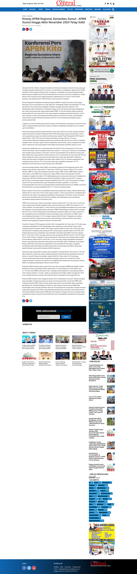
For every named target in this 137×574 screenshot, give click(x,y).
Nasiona (92, 501)
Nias (90, 504)
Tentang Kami (76, 567)
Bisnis (91, 488)
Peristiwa (104, 507)
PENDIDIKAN (79, 9)
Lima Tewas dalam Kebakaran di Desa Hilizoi (95, 398)
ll (99, 499)
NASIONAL (32, 9)
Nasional (101, 501)
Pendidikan (93, 507)
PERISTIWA (88, 9)
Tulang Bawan (94, 518)
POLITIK (70, 9)
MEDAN (47, 9)
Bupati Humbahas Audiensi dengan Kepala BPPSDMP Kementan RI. (61, 348)
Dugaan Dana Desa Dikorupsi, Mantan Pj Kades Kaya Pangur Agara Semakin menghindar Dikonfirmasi (28, 366)
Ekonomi (30, 16)
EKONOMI (97, 9)
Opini (109, 504)
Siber (61, 567)
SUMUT (40, 9)
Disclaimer (68, 567)
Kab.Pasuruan (105, 493)
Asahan (91, 485)
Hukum (103, 491)
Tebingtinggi (93, 515)
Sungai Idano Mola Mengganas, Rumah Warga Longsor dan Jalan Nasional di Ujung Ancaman (96, 422)
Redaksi (56, 567)
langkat (91, 499)
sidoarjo (101, 510)
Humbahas (93, 493)
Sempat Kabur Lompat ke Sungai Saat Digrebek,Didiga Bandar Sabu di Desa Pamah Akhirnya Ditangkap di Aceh (79, 366)
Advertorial (106, 482)
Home (24, 16)
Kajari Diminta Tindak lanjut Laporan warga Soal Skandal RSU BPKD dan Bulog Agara (97, 388)
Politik (91, 510)
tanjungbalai (103, 512)
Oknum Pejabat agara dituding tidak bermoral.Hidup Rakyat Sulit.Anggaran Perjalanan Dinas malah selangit (96, 434)
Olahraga (100, 504)
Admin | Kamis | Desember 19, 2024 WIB (31, 25)
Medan (105, 499)
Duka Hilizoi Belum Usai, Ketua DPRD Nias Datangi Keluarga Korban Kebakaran (97, 378)
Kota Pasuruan (102, 496)
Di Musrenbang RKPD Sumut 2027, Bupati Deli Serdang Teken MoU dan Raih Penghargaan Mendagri (28, 349)
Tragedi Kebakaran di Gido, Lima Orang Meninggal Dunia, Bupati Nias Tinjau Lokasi (97, 367)
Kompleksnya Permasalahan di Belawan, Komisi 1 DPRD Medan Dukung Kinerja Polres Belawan (97, 456)
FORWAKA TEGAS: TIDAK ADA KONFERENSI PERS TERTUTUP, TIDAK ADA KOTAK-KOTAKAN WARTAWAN (97, 445)
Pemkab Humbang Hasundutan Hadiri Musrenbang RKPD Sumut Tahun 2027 (45, 348)
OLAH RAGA (107, 9)
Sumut (91, 512)
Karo (90, 496)
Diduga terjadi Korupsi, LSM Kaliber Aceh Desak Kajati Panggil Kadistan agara (97, 467)
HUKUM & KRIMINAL (58, 9)
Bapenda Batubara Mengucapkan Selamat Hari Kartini (45, 363)
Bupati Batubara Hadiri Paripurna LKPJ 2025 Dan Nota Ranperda (79, 348)
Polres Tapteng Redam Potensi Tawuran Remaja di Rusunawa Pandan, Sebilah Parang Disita (62, 365)
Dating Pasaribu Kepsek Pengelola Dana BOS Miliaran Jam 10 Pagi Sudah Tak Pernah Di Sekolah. (97, 410)
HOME (25, 9)
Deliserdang (101, 488)
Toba (104, 515)
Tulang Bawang (94, 521)
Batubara (101, 485)
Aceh (96, 482)
